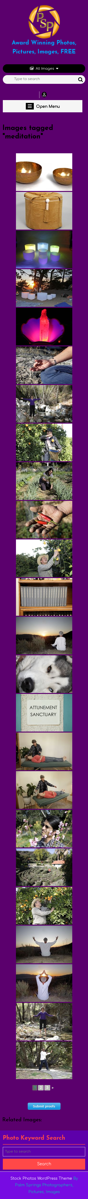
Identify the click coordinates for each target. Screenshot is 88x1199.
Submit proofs (44, 1106)
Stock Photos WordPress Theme (41, 1178)
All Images (44, 69)
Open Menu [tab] (43, 106)
